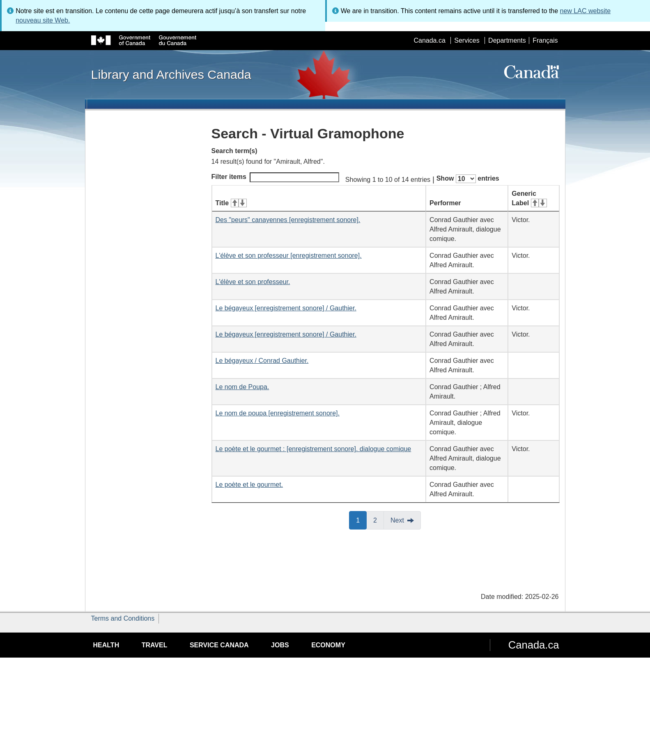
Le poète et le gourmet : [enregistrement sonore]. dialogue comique (313, 448)
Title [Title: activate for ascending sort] (231, 202)
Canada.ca (429, 40)
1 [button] (361, 520)
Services (466, 40)
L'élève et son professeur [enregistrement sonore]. (289, 255)
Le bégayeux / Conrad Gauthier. (262, 360)
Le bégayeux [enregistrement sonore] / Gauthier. (286, 308)
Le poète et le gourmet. (249, 484)
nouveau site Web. (43, 20)
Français (545, 40)
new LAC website (585, 10)
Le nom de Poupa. (242, 386)
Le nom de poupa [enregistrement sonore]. (278, 413)
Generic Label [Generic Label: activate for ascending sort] (529, 198)
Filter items (275, 177)
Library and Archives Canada (171, 74)
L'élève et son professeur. (253, 281)
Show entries (467, 178)
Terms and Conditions (123, 618)
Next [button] (397, 520)
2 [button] (378, 520)
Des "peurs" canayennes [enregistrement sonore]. (288, 219)
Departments (507, 40)
